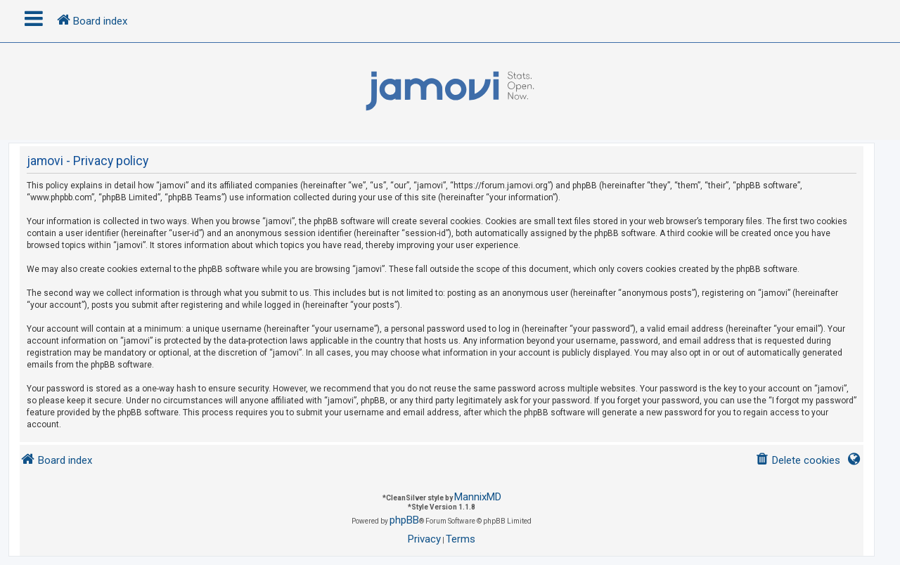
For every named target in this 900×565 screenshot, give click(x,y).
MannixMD (477, 497)
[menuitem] (797, 460)
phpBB (404, 520)
